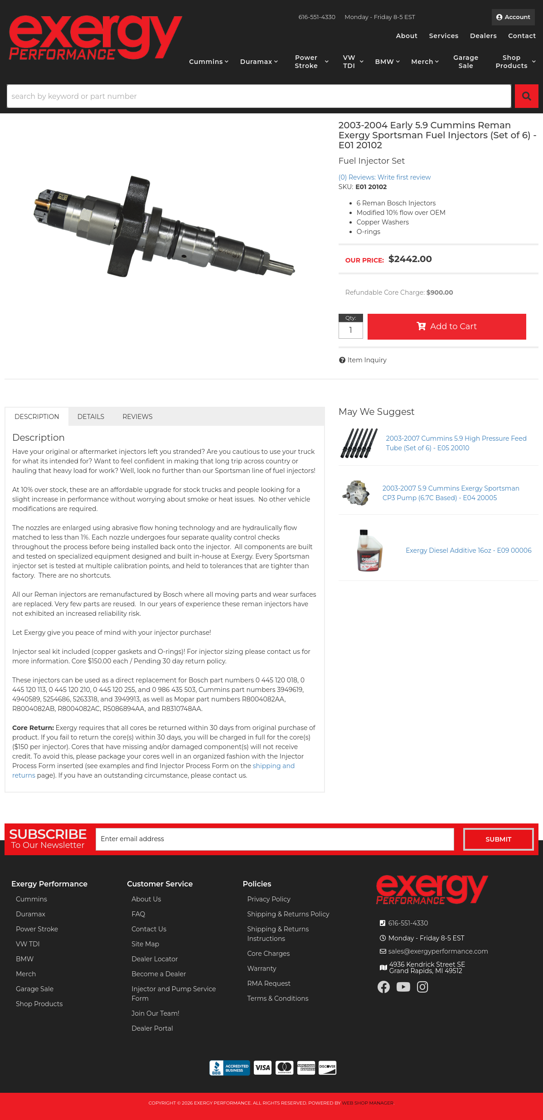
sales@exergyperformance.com (438, 951)
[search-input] (259, 96)
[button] (208, 61)
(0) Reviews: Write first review (385, 177)
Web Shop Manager (367, 1103)
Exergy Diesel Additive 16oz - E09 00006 (469, 550)
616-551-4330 (408, 923)
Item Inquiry (367, 360)
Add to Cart (453, 326)
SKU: (346, 187)
